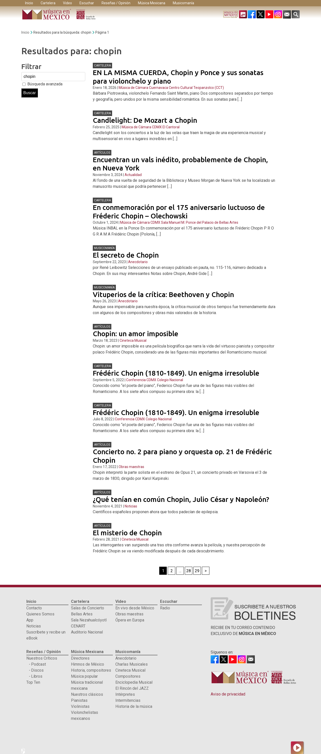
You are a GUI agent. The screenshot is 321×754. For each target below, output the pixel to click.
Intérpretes (125, 694)
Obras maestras (131, 467)
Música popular (84, 676)
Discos (37, 670)
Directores (80, 658)
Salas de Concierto (87, 608)
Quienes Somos (40, 614)
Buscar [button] (29, 93)
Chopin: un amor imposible (135, 333)
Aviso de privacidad (228, 694)
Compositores (127, 676)
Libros (36, 676)
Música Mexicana (151, 3)
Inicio (29, 3)
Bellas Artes (82, 614)
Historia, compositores (91, 670)
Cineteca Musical (133, 340)
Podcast (38, 664)
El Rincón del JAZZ (132, 688)
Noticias (131, 506)
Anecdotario (138, 262)
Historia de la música (133, 706)
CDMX (157, 127)
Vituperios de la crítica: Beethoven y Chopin (163, 294)
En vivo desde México (134, 608)
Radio (165, 608)
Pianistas (79, 700)
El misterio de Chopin (127, 533)
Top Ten (33, 682)
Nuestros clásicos (87, 694)
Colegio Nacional (170, 380)
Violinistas (80, 706)
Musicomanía (183, 3)
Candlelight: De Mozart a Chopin (145, 120)
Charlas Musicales (131, 664)
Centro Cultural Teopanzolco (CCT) (196, 88)
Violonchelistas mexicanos (84, 715)
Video (67, 3)
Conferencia (136, 380)
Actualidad (133, 175)
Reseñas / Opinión (116, 3)
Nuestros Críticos (41, 658)
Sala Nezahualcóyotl (89, 620)
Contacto (34, 608)
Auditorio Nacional (87, 632)
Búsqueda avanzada (44, 84)
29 (197, 570)
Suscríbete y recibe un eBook (45, 635)
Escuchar (86, 3)
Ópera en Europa (129, 620)
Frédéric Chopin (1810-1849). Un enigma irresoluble (176, 373)
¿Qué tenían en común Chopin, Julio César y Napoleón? (181, 499)
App (29, 620)
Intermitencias (127, 700)
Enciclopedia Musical (133, 682)
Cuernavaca (158, 88)
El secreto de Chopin (126, 255)
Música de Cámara (133, 88)
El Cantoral (171, 127)
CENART (78, 626)
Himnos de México (87, 664)
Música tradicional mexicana (87, 685)
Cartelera (48, 3)
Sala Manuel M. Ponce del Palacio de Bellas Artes (199, 222)
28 (188, 570)
